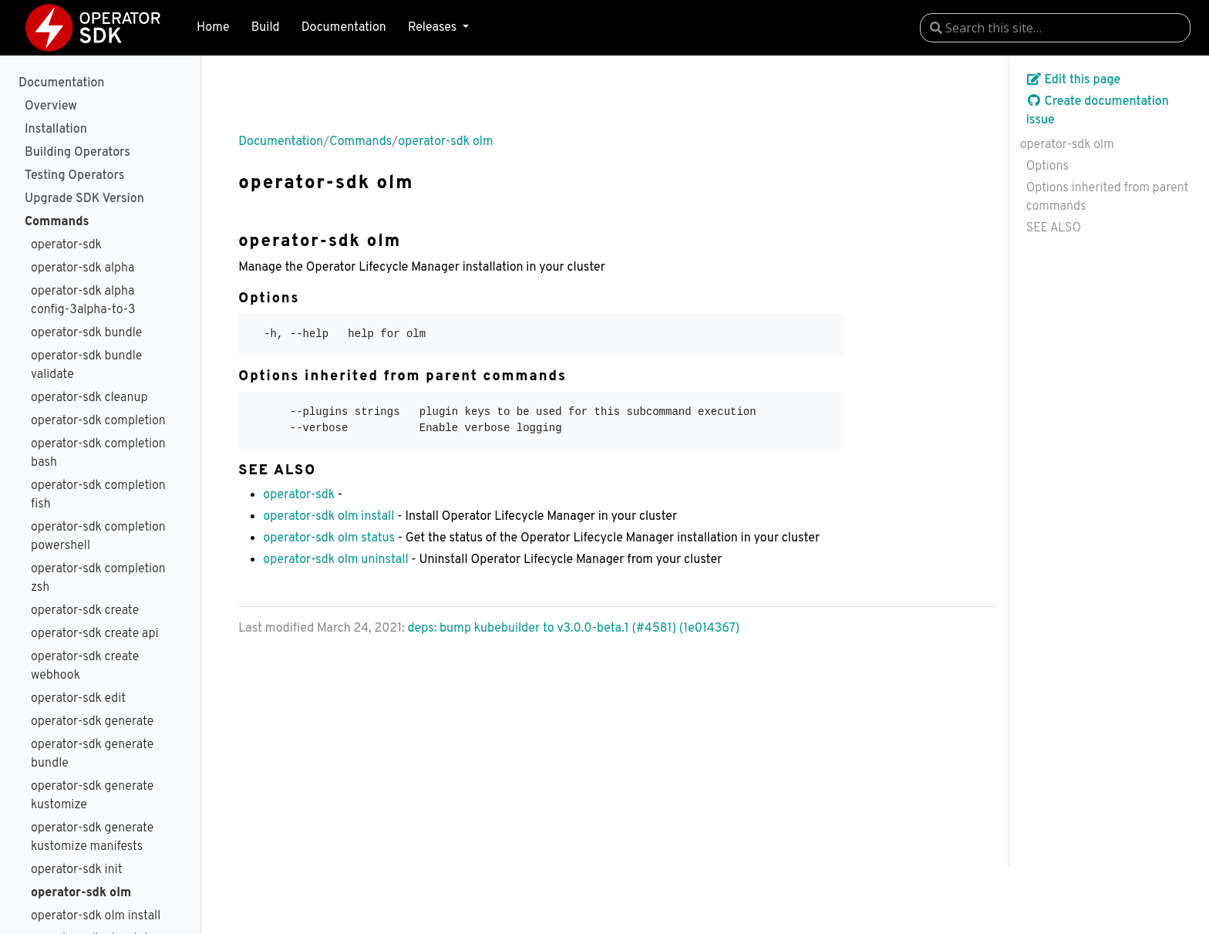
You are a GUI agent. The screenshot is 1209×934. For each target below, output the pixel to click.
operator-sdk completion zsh (98, 578)
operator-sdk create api (94, 634)
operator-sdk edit (78, 698)
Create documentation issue (1097, 111)
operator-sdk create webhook (85, 666)
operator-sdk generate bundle (92, 754)
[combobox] (1055, 27)
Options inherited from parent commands (1107, 197)
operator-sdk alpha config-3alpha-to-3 (83, 301)
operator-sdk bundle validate (86, 366)
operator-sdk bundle (86, 333)
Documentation (343, 27)
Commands (57, 222)
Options (1047, 166)
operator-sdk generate (92, 722)
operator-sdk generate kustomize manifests (92, 838)
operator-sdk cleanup (89, 398)
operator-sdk (66, 245)
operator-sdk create (85, 611)
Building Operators (77, 152)
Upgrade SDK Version (84, 199)
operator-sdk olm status (329, 538)
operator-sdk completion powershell (98, 537)
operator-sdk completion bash (98, 453)
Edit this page (1073, 80)
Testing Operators (74, 176)
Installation (56, 129)
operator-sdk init (77, 870)
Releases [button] (434, 27)
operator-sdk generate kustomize (92, 796)
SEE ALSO (1053, 228)
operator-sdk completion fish (98, 495)
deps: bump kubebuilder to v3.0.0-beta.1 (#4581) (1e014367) (574, 628)
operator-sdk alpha (82, 268)
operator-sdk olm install (95, 916)
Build (265, 27)
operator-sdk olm (81, 893)
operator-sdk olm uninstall (335, 560)
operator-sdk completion (98, 421)
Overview (51, 106)
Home (213, 27)
